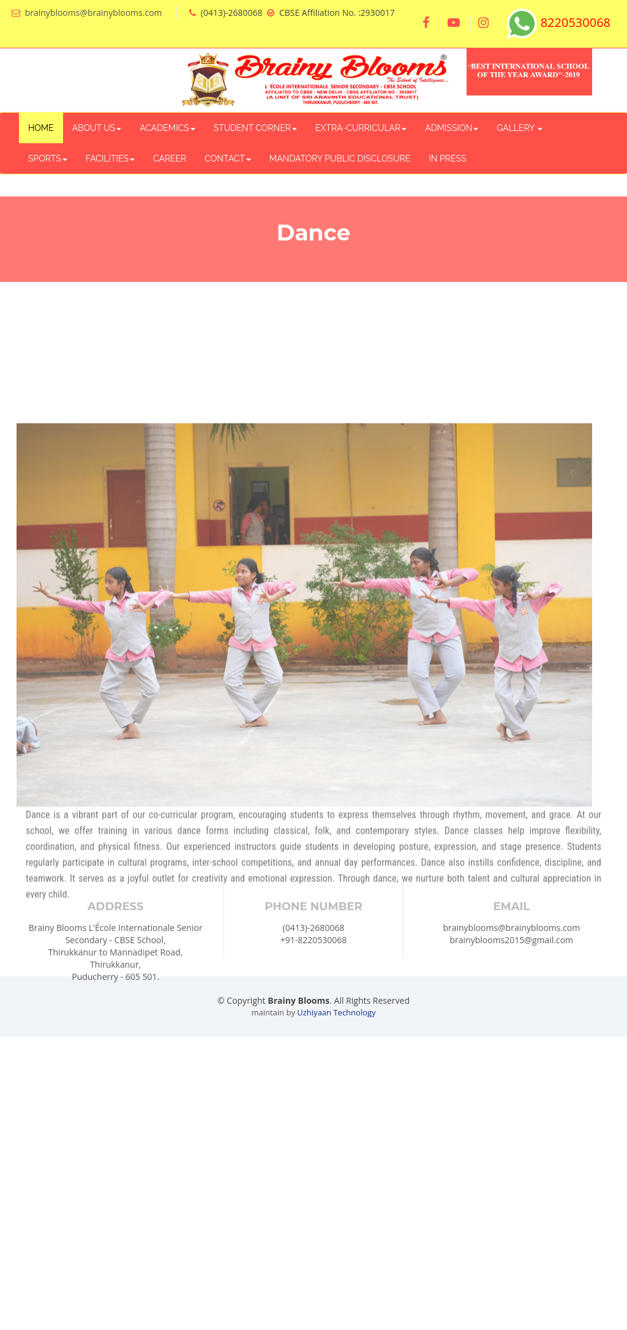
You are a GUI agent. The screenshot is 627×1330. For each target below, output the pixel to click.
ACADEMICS (167, 128)
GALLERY (520, 128)
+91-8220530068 (313, 978)
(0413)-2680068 (314, 966)
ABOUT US (97, 128)
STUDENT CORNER (255, 128)
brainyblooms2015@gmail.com (512, 978)
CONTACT (228, 158)
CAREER (169, 158)
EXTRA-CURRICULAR (361, 128)
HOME (41, 128)
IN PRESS (447, 158)
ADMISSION (451, 128)
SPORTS (47, 158)
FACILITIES (110, 158)
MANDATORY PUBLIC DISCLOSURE (339, 158)
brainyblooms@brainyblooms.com (93, 12)
